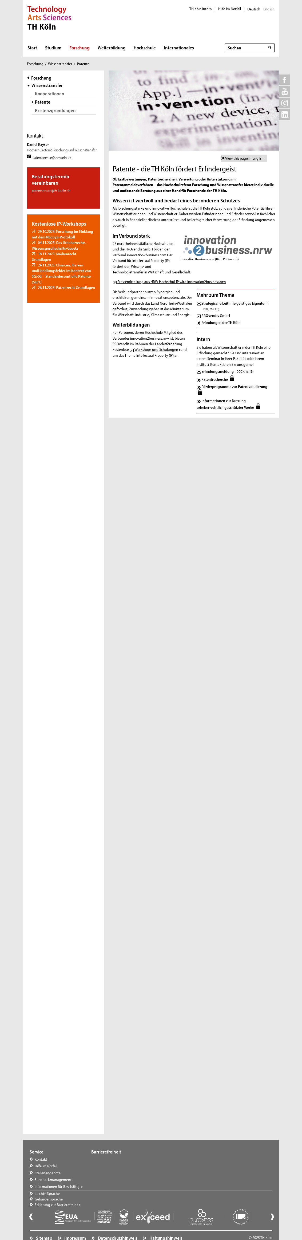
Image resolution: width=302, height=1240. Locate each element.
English (269, 9)
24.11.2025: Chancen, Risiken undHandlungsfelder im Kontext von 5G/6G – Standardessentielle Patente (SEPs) (61, 273)
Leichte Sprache (109, 1159)
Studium (53, 48)
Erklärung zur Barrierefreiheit (119, 1172)
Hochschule (145, 48)
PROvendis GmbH (215, 315)
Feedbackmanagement (53, 1179)
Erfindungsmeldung (227, 371)
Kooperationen (49, 94)
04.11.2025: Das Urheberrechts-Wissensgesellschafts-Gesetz (59, 245)
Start (32, 48)
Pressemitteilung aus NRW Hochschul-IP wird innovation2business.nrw (171, 281)
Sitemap (43, 1225)
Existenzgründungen (55, 110)
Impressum (74, 1225)
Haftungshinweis (165, 1225)
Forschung (79, 48)
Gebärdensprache (111, 1165)
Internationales (179, 48)
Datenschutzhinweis (117, 1225)
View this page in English (244, 158)
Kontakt (41, 1159)
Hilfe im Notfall (229, 9)
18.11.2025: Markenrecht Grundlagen (54, 256)
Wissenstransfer (60, 63)
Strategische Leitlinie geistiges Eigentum (234, 306)
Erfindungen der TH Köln (221, 322)
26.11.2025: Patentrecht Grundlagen (66, 287)
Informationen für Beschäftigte (59, 1186)
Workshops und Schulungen (156, 349)
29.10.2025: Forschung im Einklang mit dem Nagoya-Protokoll (62, 234)
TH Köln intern (200, 9)
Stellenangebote (48, 1172)
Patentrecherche (215, 379)
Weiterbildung (112, 48)
